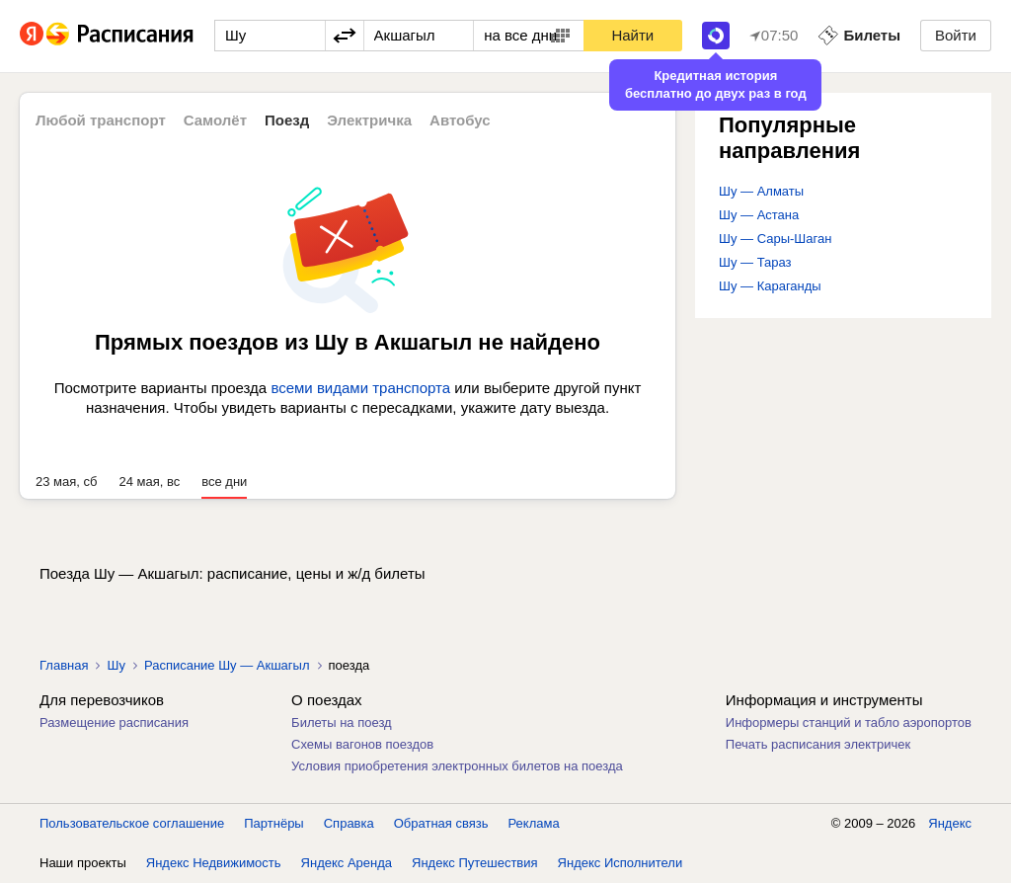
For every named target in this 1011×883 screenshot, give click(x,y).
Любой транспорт (101, 120)
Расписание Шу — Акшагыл (227, 665)
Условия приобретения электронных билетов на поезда (457, 766)
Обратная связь (441, 823)
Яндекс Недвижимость (213, 862)
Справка (349, 823)
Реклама (534, 823)
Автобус (460, 120)
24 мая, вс (149, 481)
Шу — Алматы (761, 191)
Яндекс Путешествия (475, 862)
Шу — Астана (759, 214)
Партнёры (273, 823)
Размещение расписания (114, 722)
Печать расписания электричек (818, 744)
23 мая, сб (66, 481)
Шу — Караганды (770, 286)
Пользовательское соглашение (131, 823)
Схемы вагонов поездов (362, 744)
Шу (115, 665)
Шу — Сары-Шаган (775, 238)
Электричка (369, 120)
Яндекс (950, 823)
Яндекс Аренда (346, 862)
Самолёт (215, 120)
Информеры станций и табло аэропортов (849, 722)
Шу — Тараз (755, 262)
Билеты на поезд (341, 722)
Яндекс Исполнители (620, 862)
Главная (63, 665)
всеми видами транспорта (360, 387)
